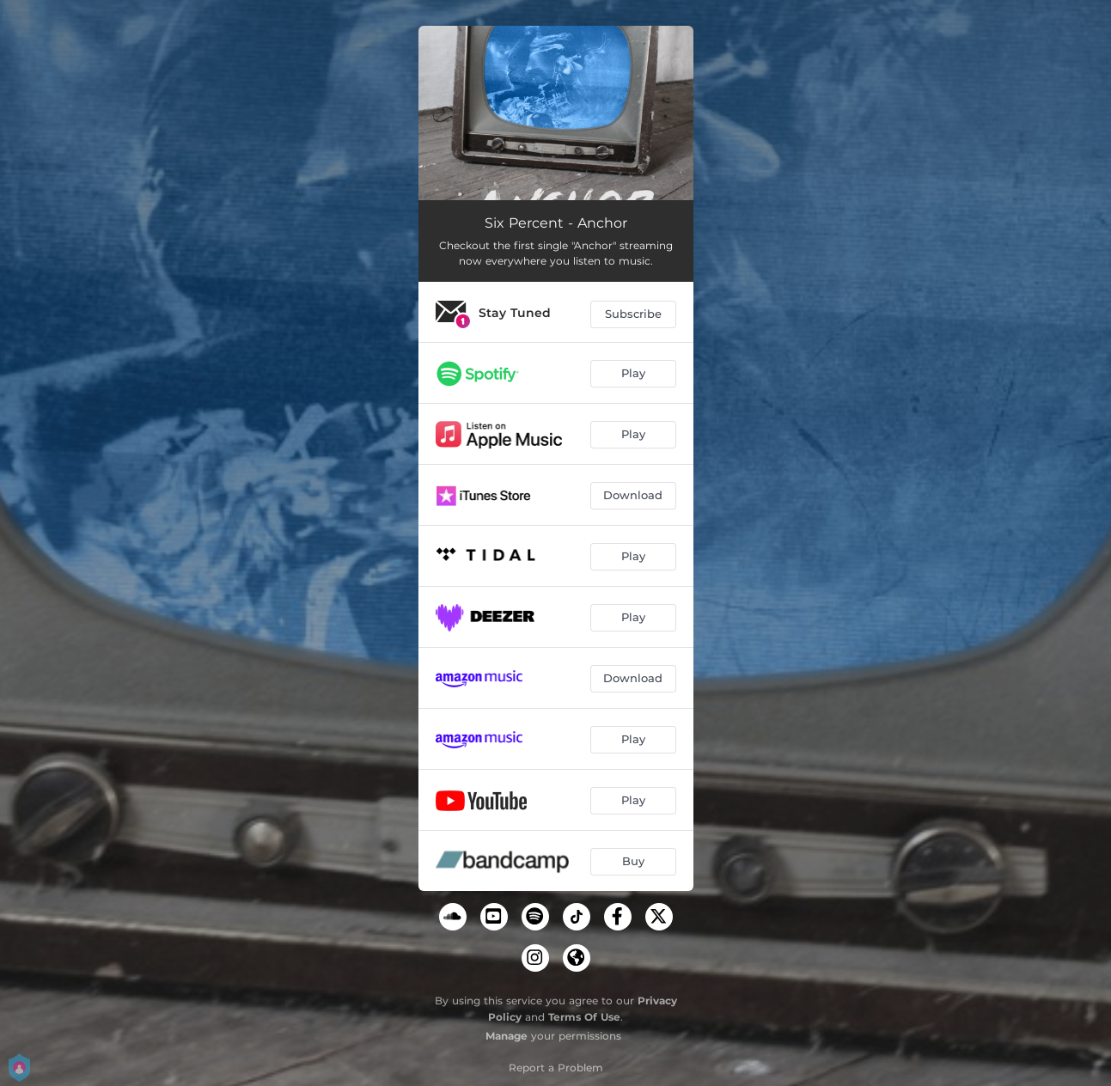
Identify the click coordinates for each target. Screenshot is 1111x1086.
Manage (506, 1035)
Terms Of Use (584, 1016)
